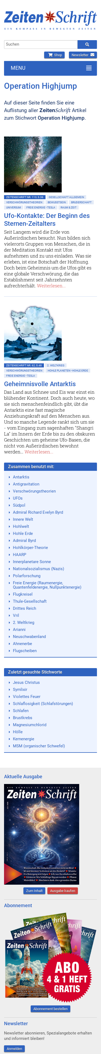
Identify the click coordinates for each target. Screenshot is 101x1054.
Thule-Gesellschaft (30, 601)
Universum (13, 207)
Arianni (19, 629)
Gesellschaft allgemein (66, 197)
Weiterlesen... (51, 285)
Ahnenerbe (22, 643)
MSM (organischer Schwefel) (39, 746)
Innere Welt (23, 519)
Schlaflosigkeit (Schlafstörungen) (43, 703)
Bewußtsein (57, 202)
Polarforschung (26, 575)
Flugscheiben (25, 650)
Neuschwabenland (29, 636)
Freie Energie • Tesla (40, 207)
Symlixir (20, 689)
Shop (54, 55)
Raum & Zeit (68, 207)
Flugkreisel (23, 594)
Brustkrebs (22, 717)
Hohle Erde (23, 533)
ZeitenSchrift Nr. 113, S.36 (24, 197)
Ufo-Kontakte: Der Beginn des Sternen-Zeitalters (47, 219)
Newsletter (83, 55)
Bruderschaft (81, 202)
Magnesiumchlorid (29, 724)
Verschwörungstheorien (24, 202)
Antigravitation (26, 484)
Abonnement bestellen (50, 1009)
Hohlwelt (21, 526)
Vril (16, 615)
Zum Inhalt (34, 891)
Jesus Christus (26, 682)
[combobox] (41, 44)
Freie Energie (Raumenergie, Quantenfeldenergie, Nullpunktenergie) (47, 585)
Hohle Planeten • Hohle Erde (68, 370)
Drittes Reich (24, 608)
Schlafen (21, 710)
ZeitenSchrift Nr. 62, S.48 (24, 365)
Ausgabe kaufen (62, 891)
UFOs (18, 498)
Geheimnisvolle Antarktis (40, 384)
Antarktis (21, 477)
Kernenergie (23, 738)
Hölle (18, 731)
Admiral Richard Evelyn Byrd (38, 512)
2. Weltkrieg (55, 365)
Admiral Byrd (24, 540)
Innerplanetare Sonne (32, 561)
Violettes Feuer (26, 696)
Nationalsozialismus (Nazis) (38, 568)
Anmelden (14, 1049)
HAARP (19, 554)
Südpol (19, 505)
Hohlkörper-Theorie (30, 547)
